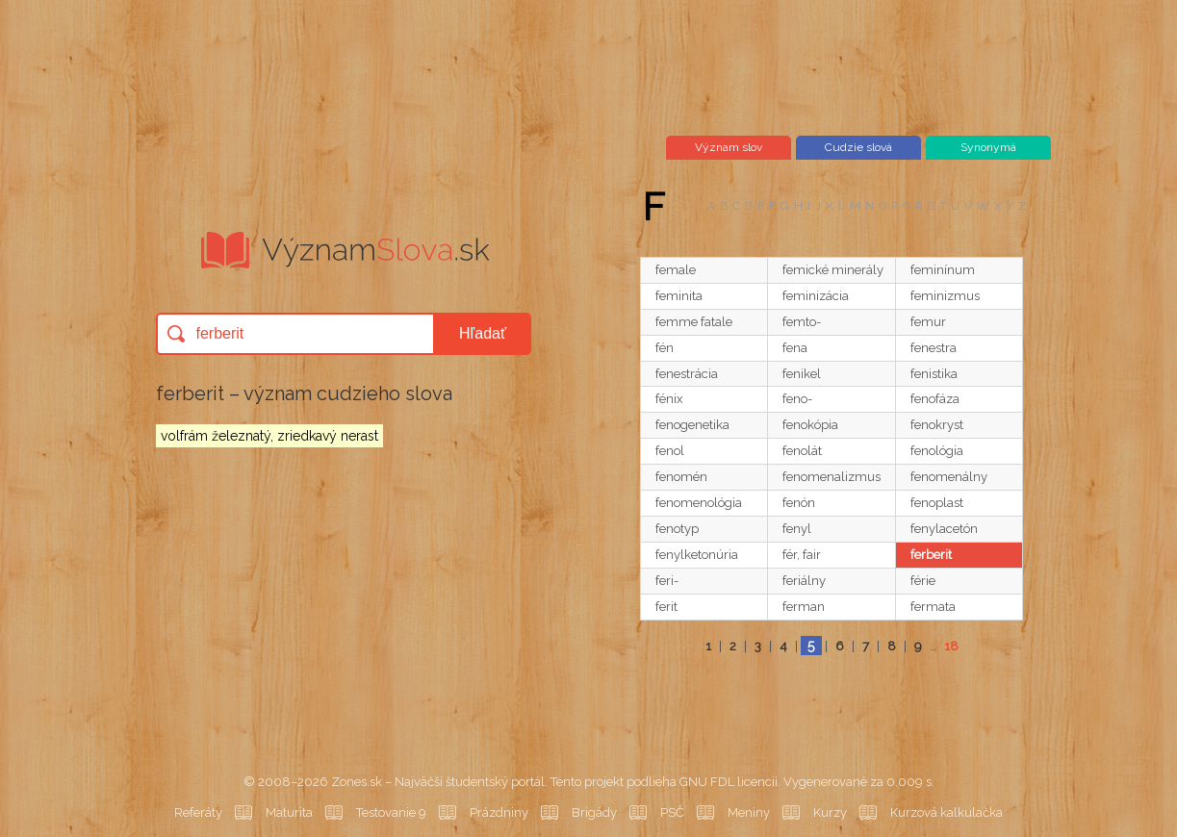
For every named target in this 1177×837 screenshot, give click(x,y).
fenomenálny (948, 476)
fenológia (936, 451)
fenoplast (936, 502)
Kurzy (830, 812)
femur (928, 322)
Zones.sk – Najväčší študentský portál (438, 781)
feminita (679, 296)
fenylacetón (944, 528)
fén (664, 348)
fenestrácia (686, 374)
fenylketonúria (696, 554)
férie (922, 580)
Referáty (198, 812)
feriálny (804, 580)
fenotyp (677, 528)
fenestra (933, 348)
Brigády (594, 812)
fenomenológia (698, 502)
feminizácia (815, 296)
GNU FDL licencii (728, 781)
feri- (666, 580)
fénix (669, 399)
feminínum (942, 270)
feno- (797, 399)
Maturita (289, 812)
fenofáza (935, 399)
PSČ (672, 812)
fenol (669, 451)
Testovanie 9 (391, 812)
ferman (803, 606)
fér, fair (801, 554)
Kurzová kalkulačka (946, 812)
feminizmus (945, 296)
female (675, 270)
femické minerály (832, 270)
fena (794, 348)
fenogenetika (692, 425)
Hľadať (482, 333)
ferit (666, 606)
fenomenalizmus (831, 476)
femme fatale (693, 322)
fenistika (934, 374)
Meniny (749, 812)
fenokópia (810, 425)
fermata (933, 606)
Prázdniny (499, 812)
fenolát (802, 451)
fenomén (681, 476)
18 (951, 646)
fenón (798, 502)
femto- (801, 322)
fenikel (801, 374)
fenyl (796, 528)
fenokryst (936, 425)
